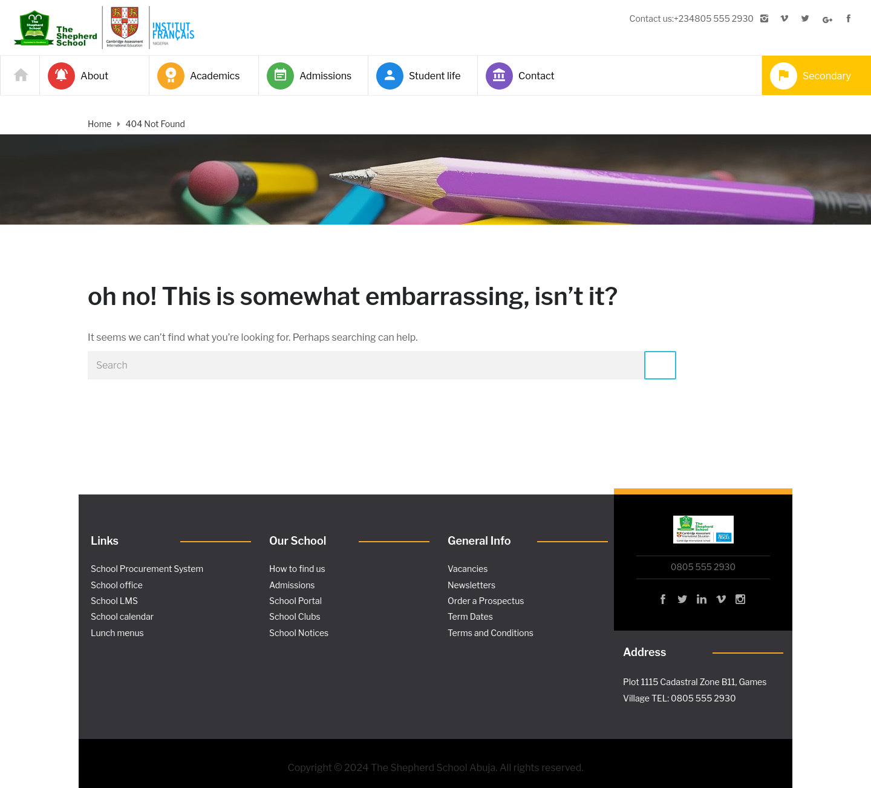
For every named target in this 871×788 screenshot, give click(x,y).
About (78, 76)
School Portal (295, 601)
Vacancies (468, 568)
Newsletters (471, 585)
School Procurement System (147, 568)
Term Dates (470, 616)
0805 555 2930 (703, 567)
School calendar (122, 616)
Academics (198, 76)
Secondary (810, 76)
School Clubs (295, 616)
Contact (520, 76)
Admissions (309, 76)
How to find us (297, 568)
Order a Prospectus (486, 601)
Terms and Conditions (490, 633)
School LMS (114, 601)
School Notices (298, 633)
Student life (418, 76)
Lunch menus (117, 633)
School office (117, 585)
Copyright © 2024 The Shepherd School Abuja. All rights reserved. (435, 767)
